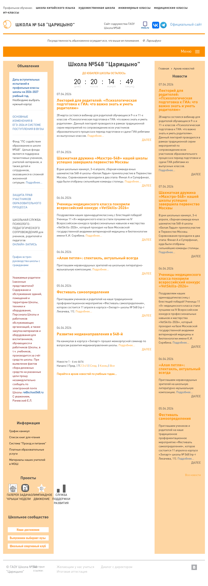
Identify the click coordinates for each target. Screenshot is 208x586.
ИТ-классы (11, 12)
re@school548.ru (33, 392)
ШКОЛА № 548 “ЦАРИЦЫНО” (39, 24)
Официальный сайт (186, 24)
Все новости (193, 475)
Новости (179, 76)
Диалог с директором (116, 566)
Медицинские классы (171, 7)
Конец (104, 365)
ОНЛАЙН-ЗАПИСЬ (24, 244)
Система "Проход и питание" (27, 443)
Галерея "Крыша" (12, 493)
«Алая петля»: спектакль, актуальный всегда (97, 257)
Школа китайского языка (55, 7)
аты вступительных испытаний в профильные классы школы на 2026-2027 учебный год (26, 87)
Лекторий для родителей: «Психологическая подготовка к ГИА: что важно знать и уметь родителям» (97, 104)
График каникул (19, 431)
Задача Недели (25, 493)
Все (112, 365)
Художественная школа (96, 7)
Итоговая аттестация (72, 571)
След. (93, 365)
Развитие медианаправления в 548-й (90, 333)
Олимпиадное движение (41, 493)
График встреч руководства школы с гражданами (26, 261)
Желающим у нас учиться (75, 566)
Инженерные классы (134, 7)
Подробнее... (34, 182)
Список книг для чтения (24, 437)
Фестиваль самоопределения (83, 291)
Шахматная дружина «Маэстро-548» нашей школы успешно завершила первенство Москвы (102, 160)
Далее (146, 139)
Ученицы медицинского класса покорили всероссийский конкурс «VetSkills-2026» (93, 205)
